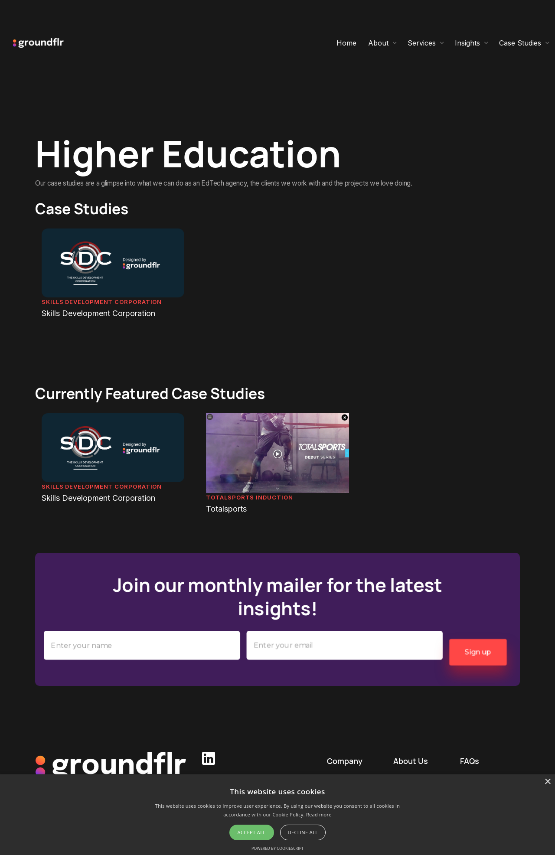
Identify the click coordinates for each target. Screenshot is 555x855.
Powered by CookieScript (277, 848)
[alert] (277, 814)
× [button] (547, 782)
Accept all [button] (252, 832)
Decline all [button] (303, 832)
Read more (319, 814)
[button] (382, 43)
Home (346, 43)
